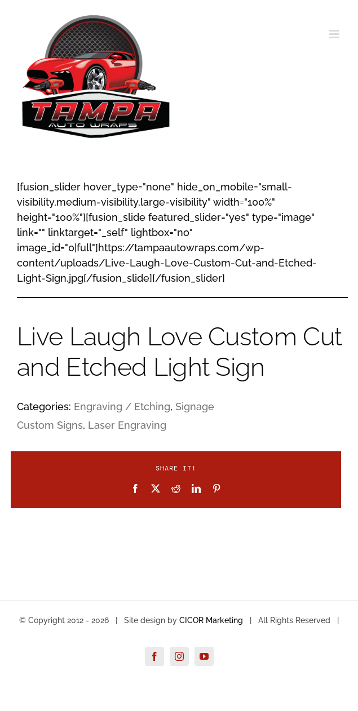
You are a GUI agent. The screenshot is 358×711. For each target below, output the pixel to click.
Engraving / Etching (122, 406)
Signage (194, 406)
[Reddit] (176, 488)
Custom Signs (50, 425)
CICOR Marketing (211, 620)
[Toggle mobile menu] (335, 34)
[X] (155, 488)
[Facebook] (135, 488)
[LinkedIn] (196, 488)
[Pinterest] (216, 488)
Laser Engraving (127, 425)
